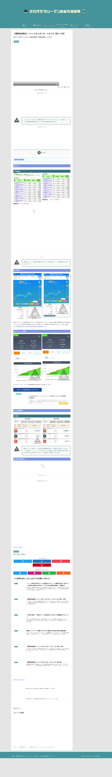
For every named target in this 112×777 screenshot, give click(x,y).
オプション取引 (88, 127)
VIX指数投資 (81, 214)
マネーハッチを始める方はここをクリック (27, 389)
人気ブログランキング (19, 679)
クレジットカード (87, 120)
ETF (19, 554)
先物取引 (88, 131)
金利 (88, 157)
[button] (98, 195)
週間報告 (16, 551)
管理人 (87, 88)
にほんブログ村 (17, 547)
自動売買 (87, 176)
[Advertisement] (41, 104)
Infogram (42, 257)
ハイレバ (87, 123)
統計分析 (88, 150)
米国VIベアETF (52, 450)
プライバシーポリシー (31, 756)
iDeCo (24, 554)
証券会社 (87, 179)
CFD (15, 554)
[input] (87, 195)
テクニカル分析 (88, 146)
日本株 (80, 210)
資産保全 (88, 153)
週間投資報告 (80, 206)
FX (87, 112)
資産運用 (40, 475)
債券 (87, 138)
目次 (42, 152)
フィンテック (87, 135)
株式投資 (87, 168)
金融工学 (88, 161)
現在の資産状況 (82, 216)
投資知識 (87, 142)
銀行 (87, 187)
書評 (87, 164)
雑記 (87, 191)
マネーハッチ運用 (82, 212)
